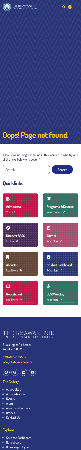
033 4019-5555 (14, 357)
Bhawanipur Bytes (18, 447)
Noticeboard (13, 442)
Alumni (10, 403)
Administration (15, 394)
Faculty (10, 399)
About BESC (13, 389)
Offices (10, 413)
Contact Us (13, 417)
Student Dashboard (18, 438)
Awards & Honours (18, 408)
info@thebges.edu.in (17, 362)
